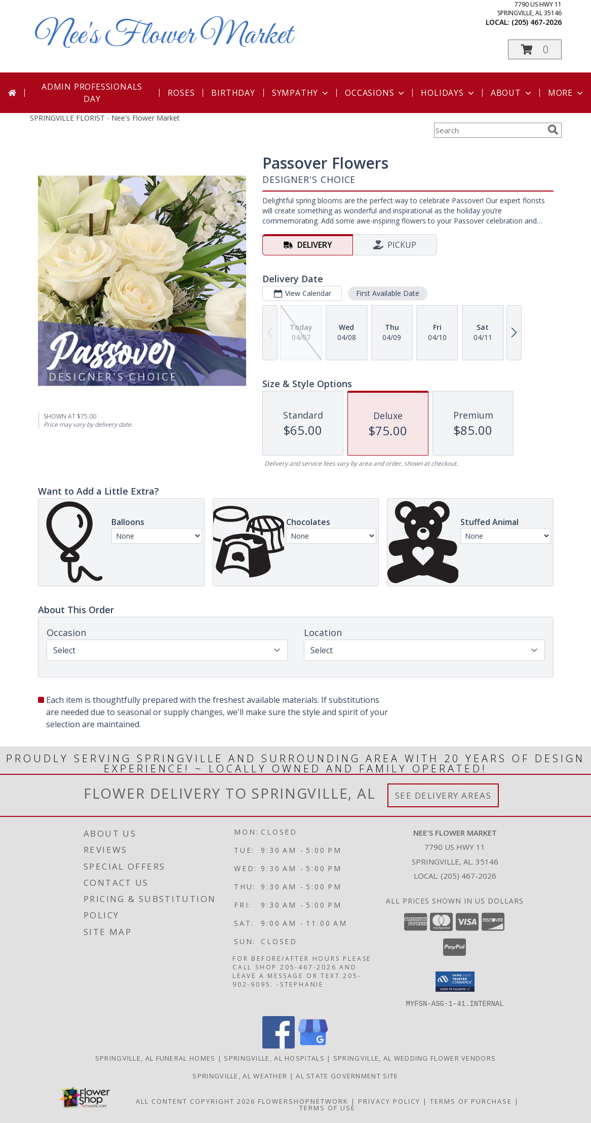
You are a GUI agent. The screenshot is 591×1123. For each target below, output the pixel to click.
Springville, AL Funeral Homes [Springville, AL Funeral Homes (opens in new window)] (155, 1057)
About (512, 92)
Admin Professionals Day (92, 92)
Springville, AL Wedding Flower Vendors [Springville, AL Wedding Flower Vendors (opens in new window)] (414, 1057)
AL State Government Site (347, 1075)
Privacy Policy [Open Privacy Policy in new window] (389, 1100)
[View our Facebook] (278, 1045)
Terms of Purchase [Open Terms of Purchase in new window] (471, 1100)
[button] (535, 49)
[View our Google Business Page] (313, 1045)
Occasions (375, 92)
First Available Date (387, 293)
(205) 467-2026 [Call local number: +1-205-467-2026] (536, 22)
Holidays (448, 92)
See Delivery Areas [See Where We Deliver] (443, 795)
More (566, 92)
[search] (553, 129)
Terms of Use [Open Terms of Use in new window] (327, 1107)
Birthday (233, 92)
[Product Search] (489, 130)
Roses (181, 92)
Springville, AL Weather (239, 1075)
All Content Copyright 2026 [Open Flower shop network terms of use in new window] (195, 1100)
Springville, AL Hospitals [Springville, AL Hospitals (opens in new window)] (274, 1057)
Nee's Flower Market (163, 35)
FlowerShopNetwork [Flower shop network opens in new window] (303, 1100)
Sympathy (301, 92)
